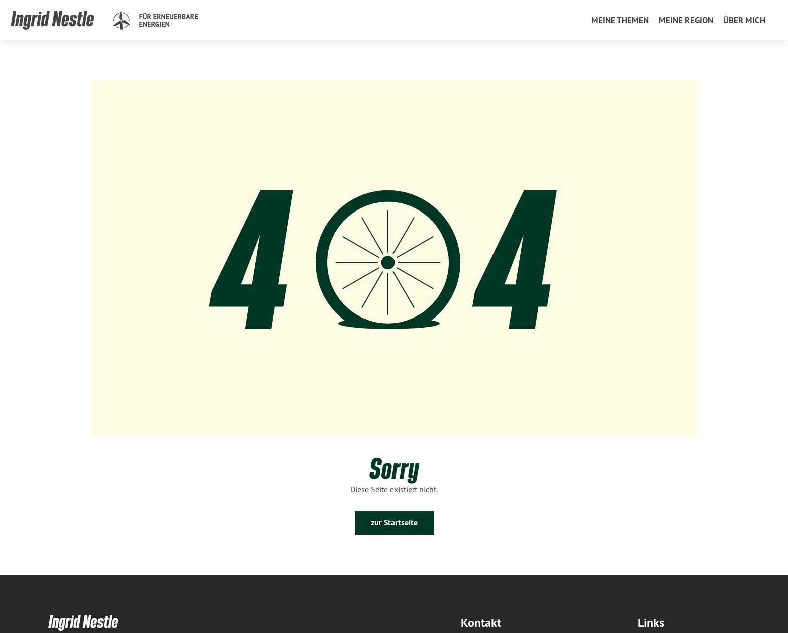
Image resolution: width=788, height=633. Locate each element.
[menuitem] (620, 20)
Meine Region (686, 20)
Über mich (744, 20)
